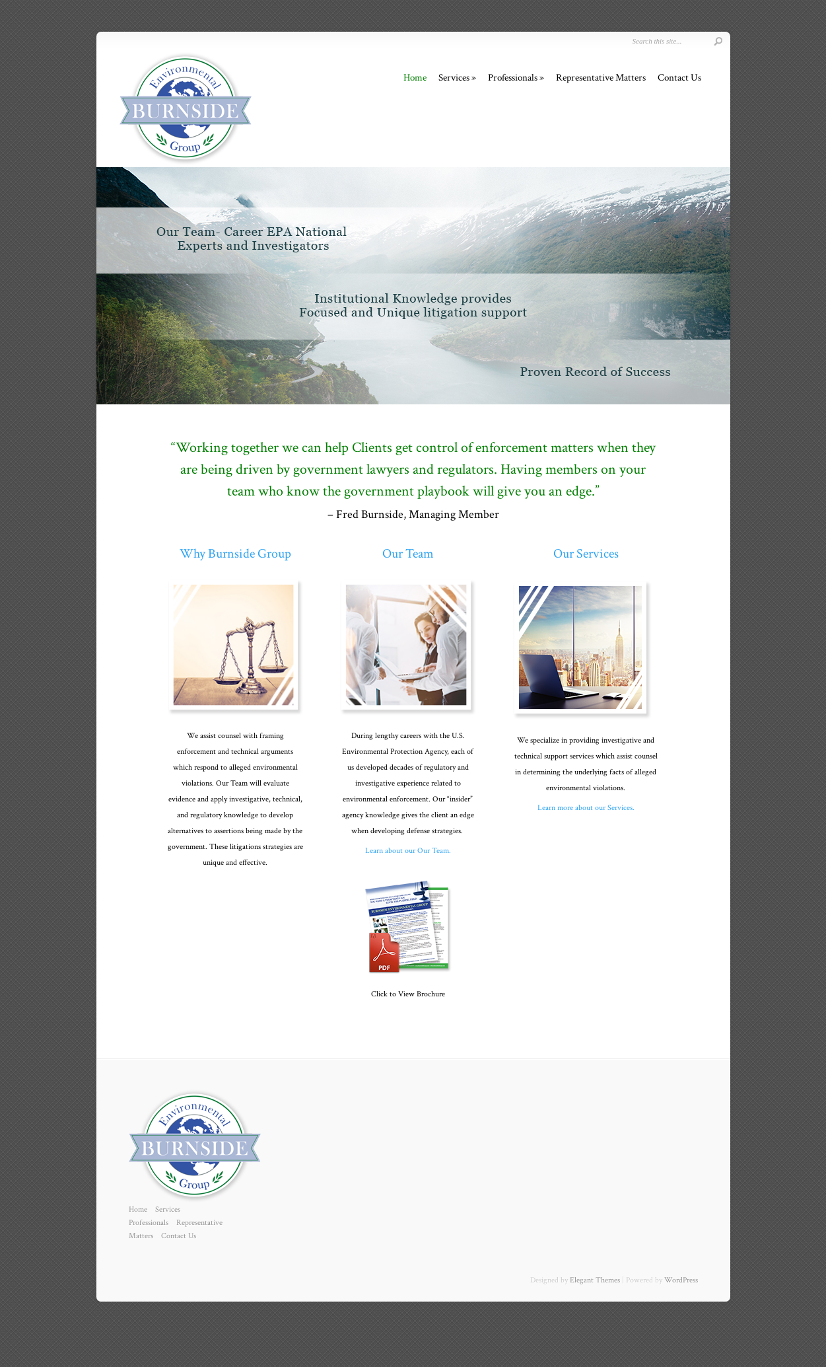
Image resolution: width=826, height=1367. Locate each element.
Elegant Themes (595, 1280)
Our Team (408, 553)
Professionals (512, 77)
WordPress (681, 1280)
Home (415, 77)
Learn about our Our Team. (408, 851)
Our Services (586, 553)
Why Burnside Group (235, 553)
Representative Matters (601, 77)
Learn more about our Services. (586, 808)
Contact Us (679, 77)
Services (453, 77)
